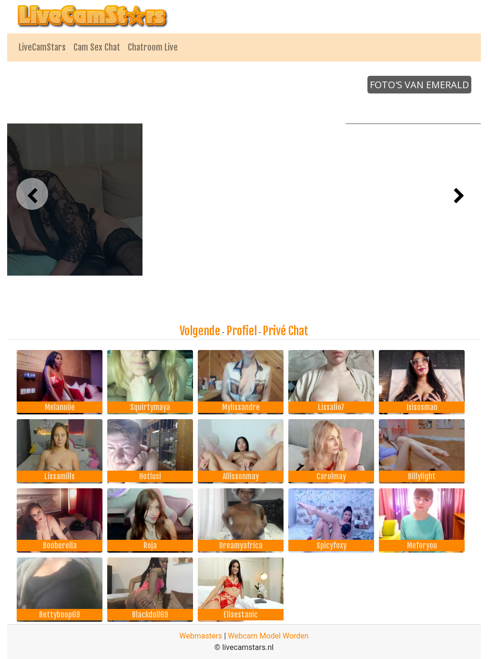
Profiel (241, 331)
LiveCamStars (42, 47)
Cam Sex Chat (96, 47)
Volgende (200, 331)
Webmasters (200, 635)
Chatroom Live (153, 47)
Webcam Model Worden (268, 635)
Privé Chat (285, 331)
